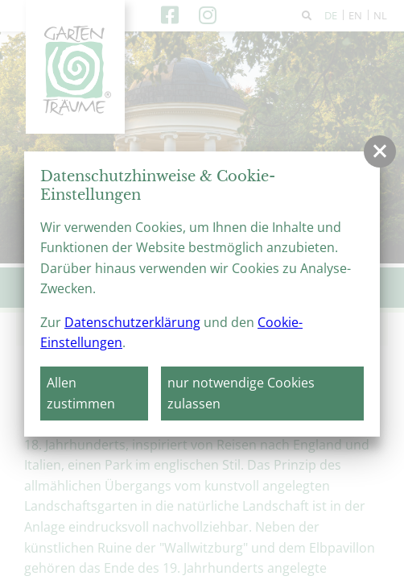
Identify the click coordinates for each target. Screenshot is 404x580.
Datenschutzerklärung (132, 322)
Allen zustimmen (81, 393)
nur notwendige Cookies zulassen (241, 393)
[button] (380, 151)
